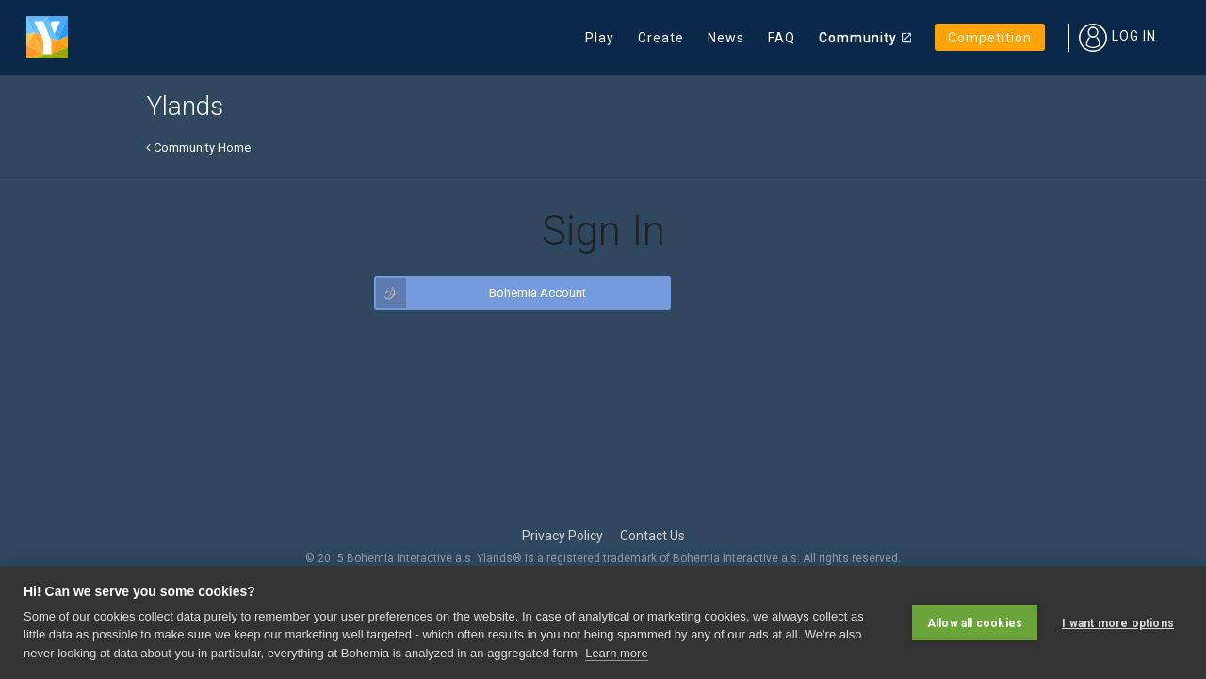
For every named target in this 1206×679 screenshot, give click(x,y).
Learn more (616, 653)
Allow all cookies (974, 622)
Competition (990, 37)
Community (858, 37)
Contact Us (652, 535)
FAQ (781, 37)
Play (599, 37)
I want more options (1118, 622)
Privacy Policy (562, 535)
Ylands (184, 106)
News (726, 37)
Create (661, 37)
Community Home (198, 148)
